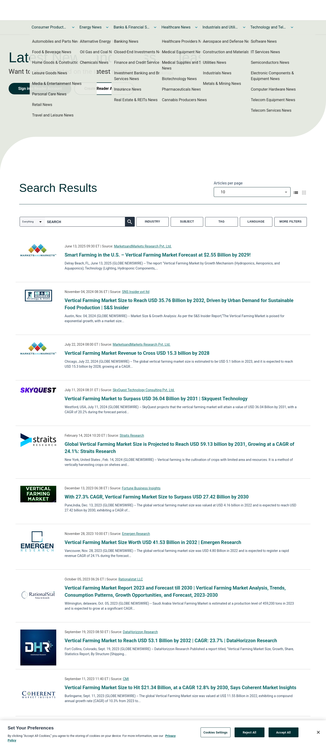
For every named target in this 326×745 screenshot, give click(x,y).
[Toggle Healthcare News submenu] (196, 27)
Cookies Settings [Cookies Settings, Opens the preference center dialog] (215, 734)
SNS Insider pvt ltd (135, 292)
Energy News (90, 27)
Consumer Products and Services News (49, 27)
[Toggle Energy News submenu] (107, 27)
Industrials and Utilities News (220, 27)
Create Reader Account (104, 88)
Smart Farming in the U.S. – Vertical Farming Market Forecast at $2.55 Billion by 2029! (158, 255)
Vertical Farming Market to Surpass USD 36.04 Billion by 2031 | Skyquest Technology (156, 398)
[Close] (318, 734)
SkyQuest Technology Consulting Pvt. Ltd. (143, 390)
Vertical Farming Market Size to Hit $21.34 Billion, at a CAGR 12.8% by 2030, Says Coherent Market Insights (180, 687)
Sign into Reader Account (40, 88)
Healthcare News (176, 27)
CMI (126, 679)
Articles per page (228, 183)
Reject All (249, 734)
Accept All (283, 734)
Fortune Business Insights (141, 488)
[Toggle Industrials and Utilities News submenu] (244, 27)
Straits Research (132, 435)
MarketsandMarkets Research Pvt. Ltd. (143, 246)
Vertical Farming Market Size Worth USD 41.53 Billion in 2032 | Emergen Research (153, 542)
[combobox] (252, 192)
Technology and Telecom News (268, 27)
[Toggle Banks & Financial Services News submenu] (155, 27)
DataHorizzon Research (140, 632)
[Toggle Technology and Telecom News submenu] (292, 27)
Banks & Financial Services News (131, 27)
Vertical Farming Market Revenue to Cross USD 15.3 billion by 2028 (137, 353)
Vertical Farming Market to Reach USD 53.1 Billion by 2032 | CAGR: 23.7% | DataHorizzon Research (171, 640)
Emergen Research (136, 534)
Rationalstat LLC (130, 579)
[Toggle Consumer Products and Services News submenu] (73, 27)
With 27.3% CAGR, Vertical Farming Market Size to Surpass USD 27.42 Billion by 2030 (157, 497)
